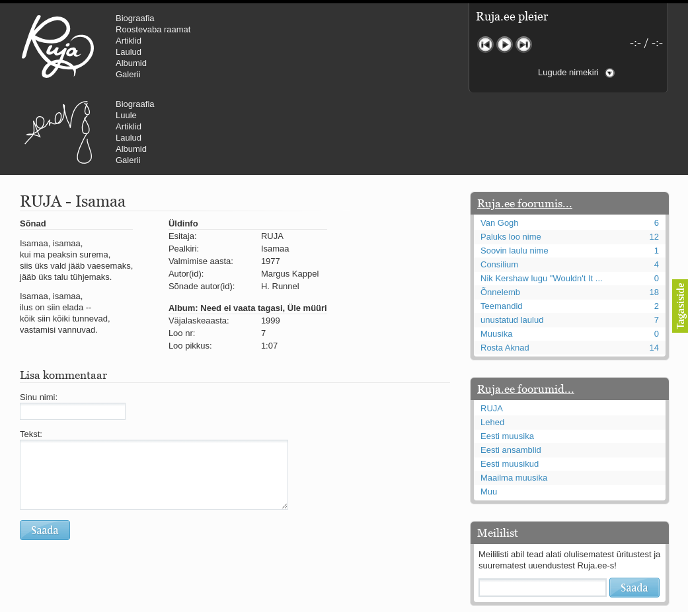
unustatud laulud (511, 241)
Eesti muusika (507, 357)
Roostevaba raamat (153, 29)
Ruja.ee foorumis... (524, 124)
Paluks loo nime (510, 157)
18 (654, 213)
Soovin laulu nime (514, 171)
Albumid (131, 63)
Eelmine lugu (485, 44)
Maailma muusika (513, 398)
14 (654, 268)
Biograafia (135, 18)
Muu (488, 412)
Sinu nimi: (38, 318)
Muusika (496, 254)
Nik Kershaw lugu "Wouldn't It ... (541, 199)
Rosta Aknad (504, 268)
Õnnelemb (500, 213)
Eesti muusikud (509, 385)
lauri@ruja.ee (248, 602)
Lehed (492, 343)
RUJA (58, 46)
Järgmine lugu (524, 44)
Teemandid (501, 227)
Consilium (499, 185)
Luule (349, 29)
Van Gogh (499, 144)
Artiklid (128, 41)
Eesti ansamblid (510, 371)
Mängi (504, 44)
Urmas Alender (281, 46)
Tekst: (31, 355)
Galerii (128, 74)
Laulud (128, 52)
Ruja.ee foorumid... (525, 309)
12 (654, 157)
